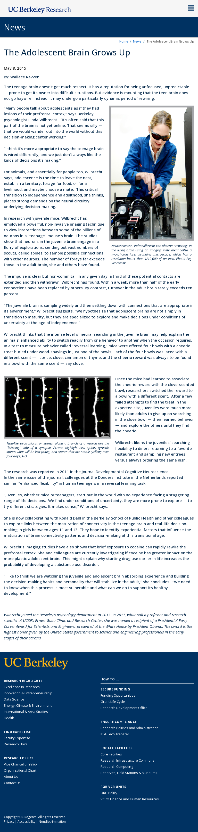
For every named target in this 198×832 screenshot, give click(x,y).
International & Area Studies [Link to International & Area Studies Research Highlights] (26, 711)
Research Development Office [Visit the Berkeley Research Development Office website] (124, 707)
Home (123, 41)
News (137, 41)
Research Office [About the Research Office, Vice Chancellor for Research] (19, 758)
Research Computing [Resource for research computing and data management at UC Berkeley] (117, 766)
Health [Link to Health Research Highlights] (9, 717)
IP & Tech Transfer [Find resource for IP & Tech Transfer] (115, 734)
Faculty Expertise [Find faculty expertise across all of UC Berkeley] (17, 738)
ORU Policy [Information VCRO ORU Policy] (109, 792)
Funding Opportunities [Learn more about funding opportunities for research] (118, 695)
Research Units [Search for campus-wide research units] (16, 744)
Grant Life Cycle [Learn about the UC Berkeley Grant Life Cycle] (113, 701)
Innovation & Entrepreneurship (28, 693)
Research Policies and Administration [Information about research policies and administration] (130, 728)
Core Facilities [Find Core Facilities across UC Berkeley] (111, 754)
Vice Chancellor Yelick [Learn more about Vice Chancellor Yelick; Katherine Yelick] (20, 764)
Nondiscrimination (52, 821)
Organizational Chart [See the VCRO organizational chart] (20, 770)
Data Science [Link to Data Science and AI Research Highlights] (14, 699)
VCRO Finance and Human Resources (130, 799)
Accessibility (26, 821)
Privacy (9, 821)
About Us (11, 776)
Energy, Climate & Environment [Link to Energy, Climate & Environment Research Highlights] (28, 705)
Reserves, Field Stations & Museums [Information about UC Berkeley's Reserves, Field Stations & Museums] (129, 772)
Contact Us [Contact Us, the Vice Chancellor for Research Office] (12, 782)
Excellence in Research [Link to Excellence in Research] (22, 687)
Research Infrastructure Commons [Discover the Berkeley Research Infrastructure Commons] (127, 760)
